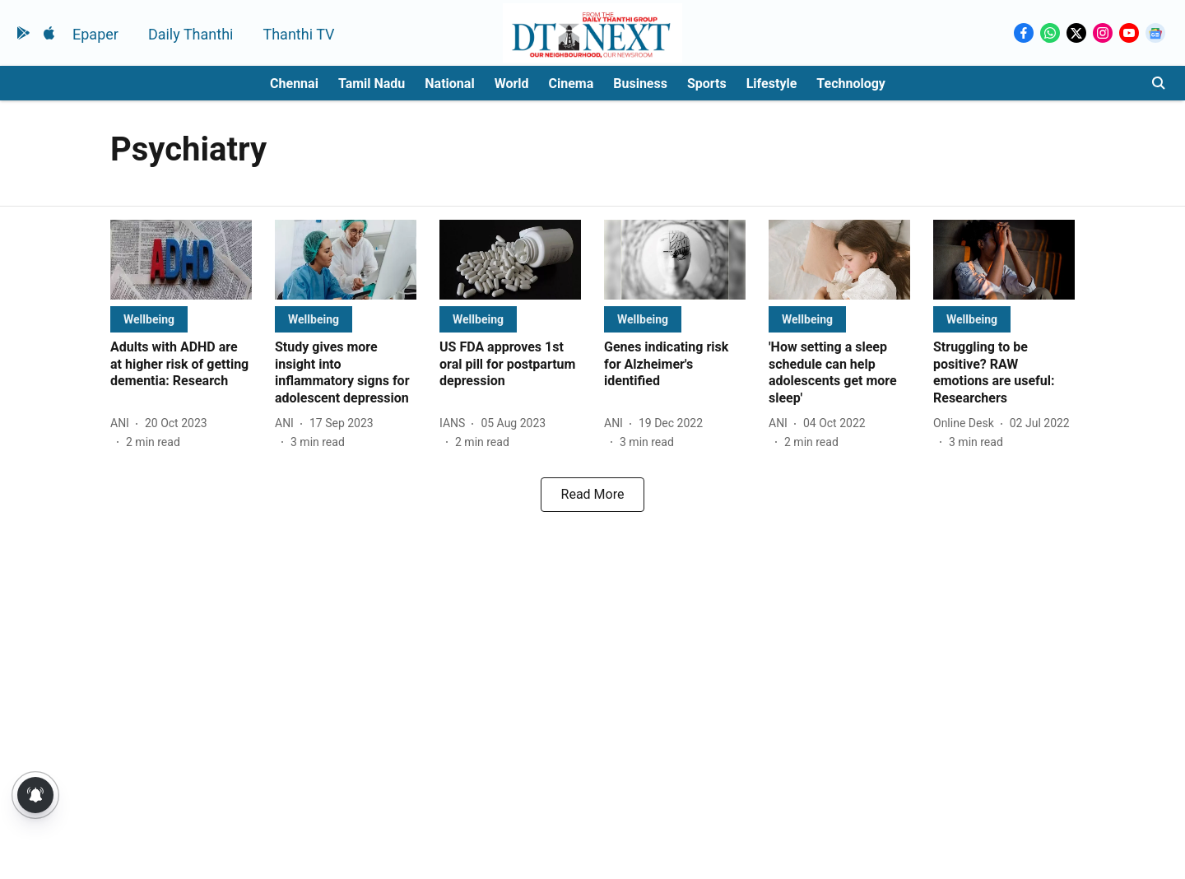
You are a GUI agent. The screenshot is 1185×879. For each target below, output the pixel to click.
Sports (707, 83)
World (512, 83)
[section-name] (149, 319)
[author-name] (123, 423)
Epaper (95, 34)
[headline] (181, 364)
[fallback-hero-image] (181, 260)
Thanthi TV (298, 34)
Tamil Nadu (371, 83)
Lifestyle (771, 83)
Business (640, 83)
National (449, 83)
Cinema (571, 83)
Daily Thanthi (191, 34)
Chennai (294, 83)
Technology (850, 83)
